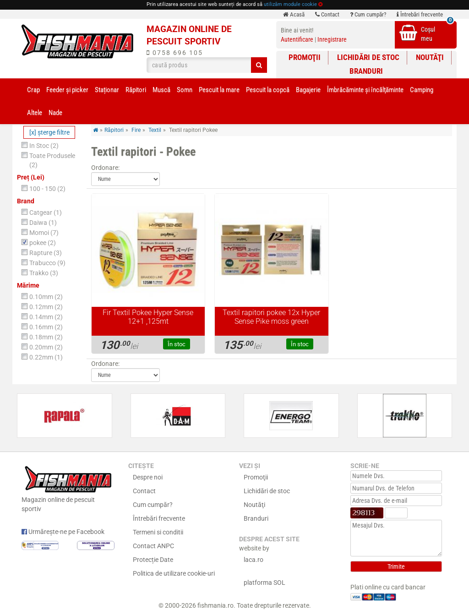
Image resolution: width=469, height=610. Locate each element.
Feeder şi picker (67, 90)
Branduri (366, 71)
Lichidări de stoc (368, 57)
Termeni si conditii (158, 532)
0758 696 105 (175, 52)
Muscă (161, 90)
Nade (55, 113)
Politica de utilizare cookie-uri (174, 573)
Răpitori (135, 90)
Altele (34, 113)
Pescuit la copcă (267, 90)
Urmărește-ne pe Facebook (63, 531)
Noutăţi (430, 57)
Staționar (107, 90)
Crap (33, 90)
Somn (184, 90)
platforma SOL (264, 582)
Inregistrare (332, 39)
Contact (327, 14)
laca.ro (253, 559)
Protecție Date (153, 559)
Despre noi (148, 477)
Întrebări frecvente (420, 14)
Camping (421, 90)
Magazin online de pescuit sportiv (68, 487)
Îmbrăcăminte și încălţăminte (365, 90)
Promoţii (305, 57)
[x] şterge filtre (49, 132)
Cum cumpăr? (368, 14)
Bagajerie (308, 90)
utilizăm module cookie (290, 4)
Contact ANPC (153, 546)
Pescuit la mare (219, 90)
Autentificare (297, 39)
